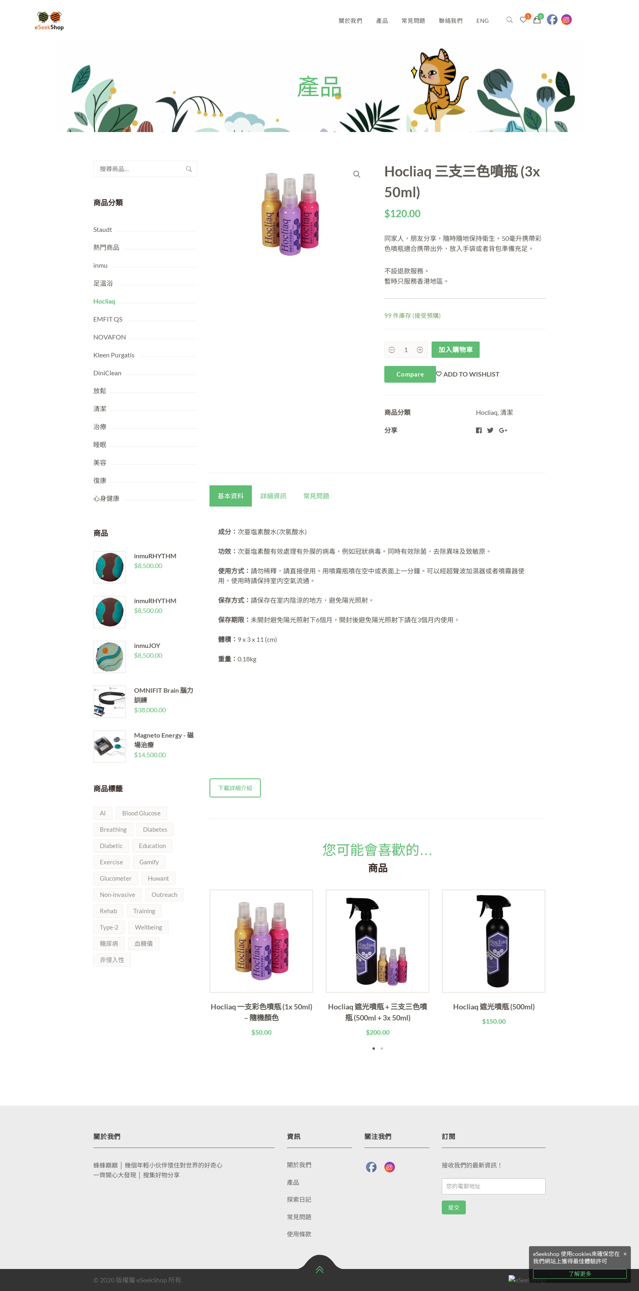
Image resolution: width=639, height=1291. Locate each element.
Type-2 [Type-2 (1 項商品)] (109, 927)
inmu (100, 265)
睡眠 (99, 444)
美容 (99, 462)
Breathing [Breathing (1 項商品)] (113, 829)
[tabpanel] (261, 963)
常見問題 (413, 20)
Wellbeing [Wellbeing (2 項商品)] (148, 927)
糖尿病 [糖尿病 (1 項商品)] (109, 943)
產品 (382, 20)
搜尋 (189, 169)
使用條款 (299, 1234)
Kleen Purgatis (113, 355)
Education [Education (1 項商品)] (152, 845)
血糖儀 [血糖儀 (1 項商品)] (143, 943)
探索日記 (299, 1199)
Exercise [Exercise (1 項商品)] (111, 862)
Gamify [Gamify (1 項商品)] (149, 862)
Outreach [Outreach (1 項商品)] (164, 894)
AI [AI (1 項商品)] (103, 813)
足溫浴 (103, 283)
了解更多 (579, 1273)
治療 (99, 426)
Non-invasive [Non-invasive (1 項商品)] (117, 894)
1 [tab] (374, 1048)
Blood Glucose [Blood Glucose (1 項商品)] (141, 813)
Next (558, 971)
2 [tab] (382, 1048)
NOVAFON (109, 337)
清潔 (99, 408)
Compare (410, 374)
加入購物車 (455, 349)
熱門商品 (106, 247)
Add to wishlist (471, 374)
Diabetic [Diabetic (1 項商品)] (111, 845)
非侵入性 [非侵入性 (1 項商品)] (112, 959)
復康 (99, 480)
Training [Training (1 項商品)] (144, 910)
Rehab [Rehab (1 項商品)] (108, 910)
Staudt (102, 229)
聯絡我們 (451, 20)
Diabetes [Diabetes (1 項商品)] (155, 829)
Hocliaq (104, 301)
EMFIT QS (107, 319)
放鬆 (99, 390)
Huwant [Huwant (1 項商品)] (158, 878)
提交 (453, 1208)
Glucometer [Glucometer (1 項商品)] (116, 878)
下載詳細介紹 (235, 787)
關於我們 (351, 20)
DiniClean (107, 373)
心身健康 (106, 498)
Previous (197, 971)
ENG (482, 20)
